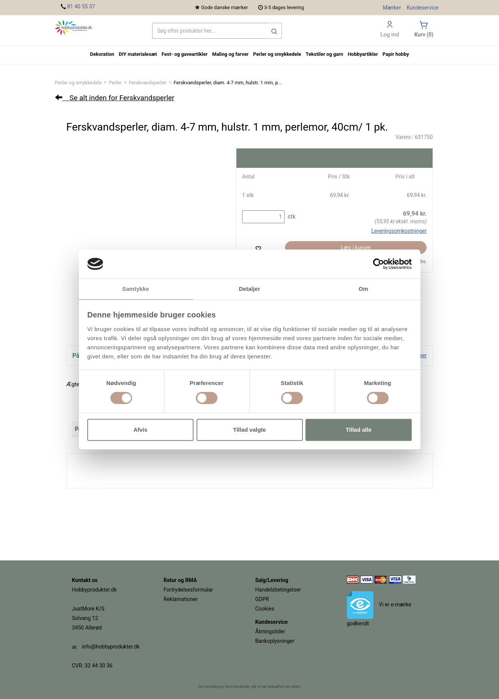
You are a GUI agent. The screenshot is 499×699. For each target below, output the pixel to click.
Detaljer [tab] (249, 289)
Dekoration (102, 54)
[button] (274, 31)
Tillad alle (358, 429)
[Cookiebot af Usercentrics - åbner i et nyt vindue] (378, 264)
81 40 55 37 (81, 6)
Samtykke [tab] (135, 289)
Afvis (141, 429)
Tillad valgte (249, 429)
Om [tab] (363, 289)
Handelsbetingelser (278, 590)
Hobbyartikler (363, 54)
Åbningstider (270, 631)
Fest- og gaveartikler (185, 54)
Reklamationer (181, 599)
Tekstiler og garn (324, 54)
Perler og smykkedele (78, 82)
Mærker (392, 8)
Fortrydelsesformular (188, 590)
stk (291, 216)
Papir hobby (396, 54)
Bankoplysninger (274, 641)
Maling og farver (230, 54)
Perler (115, 82)
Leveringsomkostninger (399, 231)
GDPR (262, 599)
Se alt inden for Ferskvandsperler (115, 97)
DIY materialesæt (138, 54)
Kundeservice (423, 8)
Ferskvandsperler (148, 82)
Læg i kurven (356, 248)
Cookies (264, 609)
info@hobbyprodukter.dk (111, 647)
